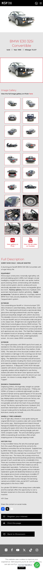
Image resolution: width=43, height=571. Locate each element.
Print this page (14, 523)
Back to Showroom (16, 534)
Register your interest (17, 516)
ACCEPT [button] (21, 567)
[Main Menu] (41, 3)
